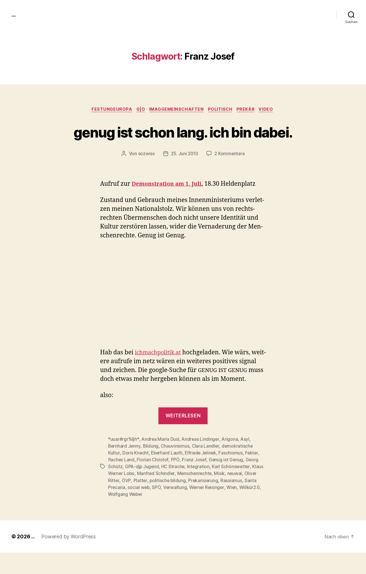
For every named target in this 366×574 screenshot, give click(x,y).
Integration (199, 488)
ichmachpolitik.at (160, 374)
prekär (250, 109)
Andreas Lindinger (201, 461)
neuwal (237, 495)
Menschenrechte (196, 495)
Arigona (231, 461)
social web (139, 509)
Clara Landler (207, 467)
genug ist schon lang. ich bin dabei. (183, 142)
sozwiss (145, 175)
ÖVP (126, 502)
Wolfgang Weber (126, 515)
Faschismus (233, 474)
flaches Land (121, 481)
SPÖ (157, 509)
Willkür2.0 (252, 509)
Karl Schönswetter (233, 488)
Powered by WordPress (69, 558)
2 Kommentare (230, 175)
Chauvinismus (176, 467)
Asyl (246, 461)
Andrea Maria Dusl (161, 461)
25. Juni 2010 (184, 175)
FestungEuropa (107, 109)
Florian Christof (153, 481)
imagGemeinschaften (176, 109)
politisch (222, 109)
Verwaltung (176, 509)
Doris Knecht (135, 474)
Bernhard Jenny (124, 467)
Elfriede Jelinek (202, 474)
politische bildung (167, 502)
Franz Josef (194, 481)
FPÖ (175, 481)
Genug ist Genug (226, 481)
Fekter (253, 474)
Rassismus (232, 502)
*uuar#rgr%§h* (124, 461)
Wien (234, 509)
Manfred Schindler (157, 495)
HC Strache (174, 488)
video (272, 109)
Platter (140, 502)
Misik (221, 495)
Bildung (151, 467)
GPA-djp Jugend (142, 488)
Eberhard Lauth (167, 474)
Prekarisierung (204, 502)
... (14, 14)
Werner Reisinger (208, 509)
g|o (138, 109)
